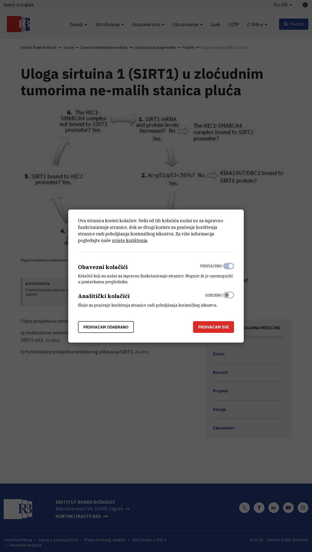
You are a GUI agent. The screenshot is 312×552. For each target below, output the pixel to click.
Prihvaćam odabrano (105, 327)
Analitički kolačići (104, 296)
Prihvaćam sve (213, 327)
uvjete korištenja (129, 240)
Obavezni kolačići (103, 266)
